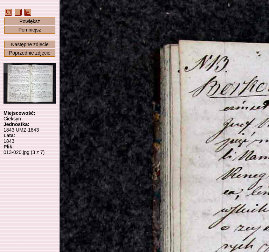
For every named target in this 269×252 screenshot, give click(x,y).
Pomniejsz (30, 30)
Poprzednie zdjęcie (29, 53)
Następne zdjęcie (29, 44)
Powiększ (29, 21)
